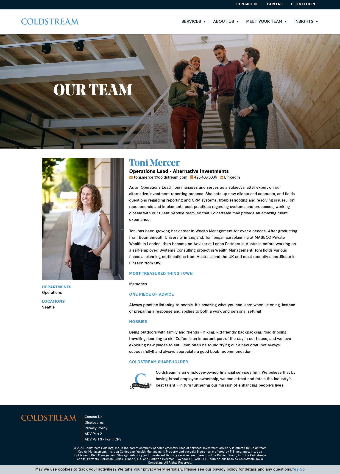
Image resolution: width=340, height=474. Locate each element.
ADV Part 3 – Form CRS (103, 439)
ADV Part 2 (93, 434)
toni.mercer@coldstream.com (160, 178)
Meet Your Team (266, 21)
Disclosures (94, 423)
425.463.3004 (205, 178)
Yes (295, 469)
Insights (306, 21)
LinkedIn (232, 178)
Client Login (303, 4)
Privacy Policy (96, 428)
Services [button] (193, 21)
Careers (275, 4)
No (302, 469)
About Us (226, 21)
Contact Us (247, 4)
